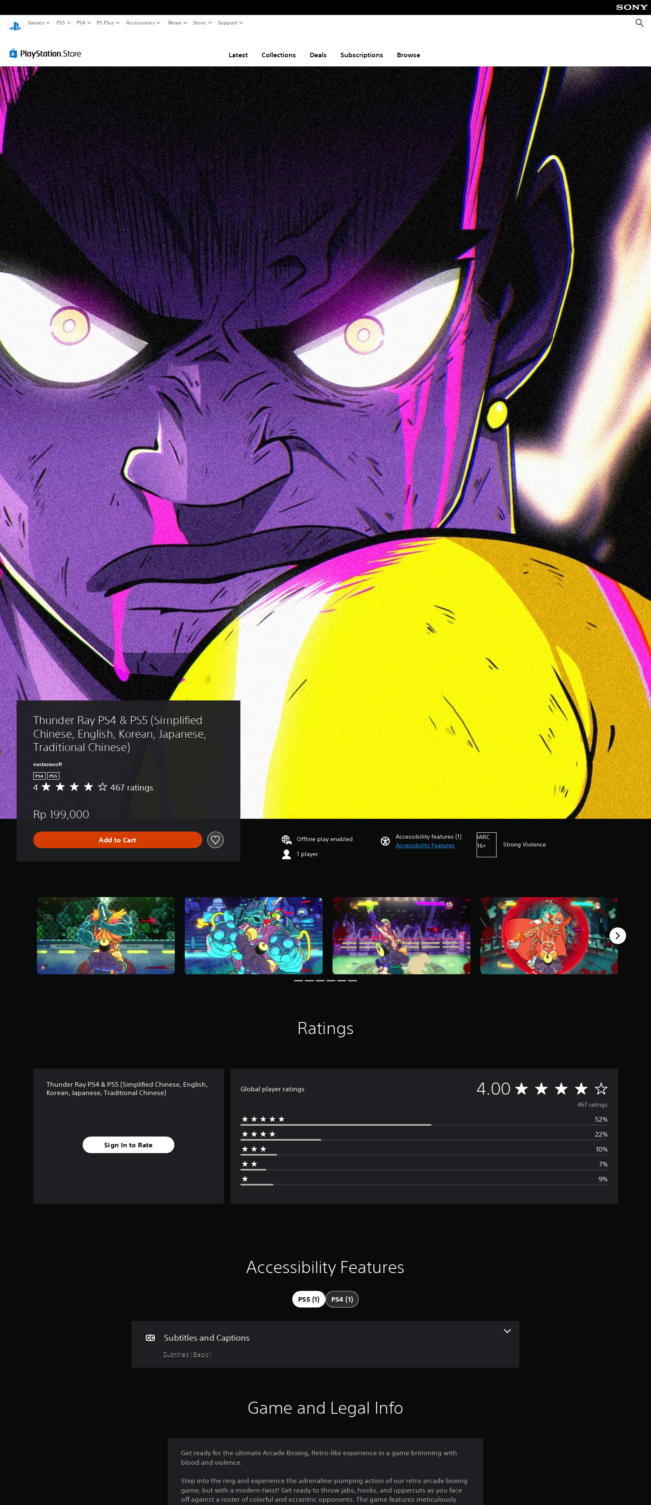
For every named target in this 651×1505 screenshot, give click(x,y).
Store (199, 23)
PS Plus (105, 23)
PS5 (60, 23)
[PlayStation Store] (47, 45)
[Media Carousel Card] (106, 928)
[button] (425, 837)
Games (36, 23)
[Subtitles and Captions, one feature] (325, 1336)
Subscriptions (361, 47)
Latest (238, 47)
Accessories (140, 23)
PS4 (81, 23)
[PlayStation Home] (15, 23)
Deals (318, 47)
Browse (408, 47)
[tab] (309, 1291)
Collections (279, 47)
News (174, 23)
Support (228, 23)
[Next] (617, 928)
